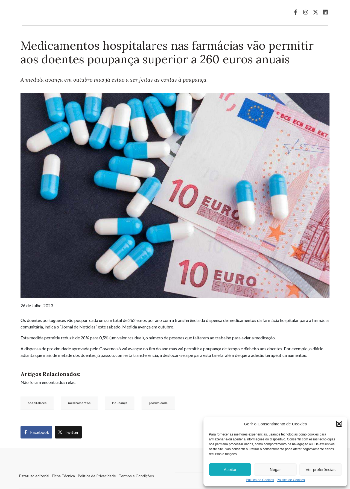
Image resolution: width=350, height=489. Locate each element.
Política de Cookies (260, 480)
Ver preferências (321, 469)
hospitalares (37, 403)
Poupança (119, 403)
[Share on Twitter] (68, 432)
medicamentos (79, 403)
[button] (339, 423)
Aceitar (230, 469)
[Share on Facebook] (36, 432)
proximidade (158, 403)
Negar (275, 469)
